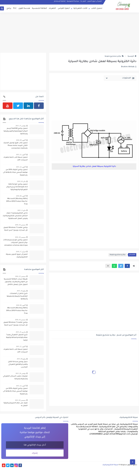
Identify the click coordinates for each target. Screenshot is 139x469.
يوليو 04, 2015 (21, 359)
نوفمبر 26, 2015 (21, 373)
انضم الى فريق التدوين (94, 1)
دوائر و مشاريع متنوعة (114, 56)
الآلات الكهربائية (80, 8)
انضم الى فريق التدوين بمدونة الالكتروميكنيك (17, 256)
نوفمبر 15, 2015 (21, 126)
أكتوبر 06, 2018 (21, 196)
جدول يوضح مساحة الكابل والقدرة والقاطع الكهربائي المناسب (18, 364)
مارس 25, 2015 (21, 332)
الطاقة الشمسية (39, 8)
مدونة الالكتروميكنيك (110, 465)
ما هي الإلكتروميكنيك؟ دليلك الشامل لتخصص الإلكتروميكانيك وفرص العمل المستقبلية (15, 215)
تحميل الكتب (96, 8)
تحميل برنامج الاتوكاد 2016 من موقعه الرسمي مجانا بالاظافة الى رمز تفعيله (15, 172)
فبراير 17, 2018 (21, 251)
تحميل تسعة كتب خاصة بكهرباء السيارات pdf (16, 158)
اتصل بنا (83, 1)
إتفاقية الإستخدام (60, 1)
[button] (127, 266)
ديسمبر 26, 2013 (20, 400)
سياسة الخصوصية (73, 1)
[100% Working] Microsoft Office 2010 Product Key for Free (17, 201)
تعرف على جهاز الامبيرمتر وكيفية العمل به (16, 404)
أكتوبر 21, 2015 (21, 154)
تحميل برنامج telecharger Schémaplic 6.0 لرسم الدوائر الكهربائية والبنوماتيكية (17, 187)
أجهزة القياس (64, 8)
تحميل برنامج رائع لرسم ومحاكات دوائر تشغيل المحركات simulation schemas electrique (15, 242)
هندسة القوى (24, 8)
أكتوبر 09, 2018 (21, 140)
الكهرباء (52, 8)
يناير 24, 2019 (21, 181)
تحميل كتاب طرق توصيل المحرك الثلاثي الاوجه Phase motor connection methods (15, 145)
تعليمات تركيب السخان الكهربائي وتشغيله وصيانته (15, 377)
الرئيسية (132, 56)
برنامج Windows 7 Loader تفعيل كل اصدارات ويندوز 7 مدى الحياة (15, 229)
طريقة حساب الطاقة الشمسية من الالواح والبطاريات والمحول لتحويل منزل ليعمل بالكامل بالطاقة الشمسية (16, 282)
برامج (9, 8)
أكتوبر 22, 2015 (21, 167)
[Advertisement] (69, 32)
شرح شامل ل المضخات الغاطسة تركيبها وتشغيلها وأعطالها (17, 296)
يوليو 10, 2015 (21, 291)
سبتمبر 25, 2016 (20, 276)
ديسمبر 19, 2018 (20, 225)
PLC (15, 8)
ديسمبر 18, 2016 (20, 237)
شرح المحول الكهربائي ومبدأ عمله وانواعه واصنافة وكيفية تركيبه (17, 337)
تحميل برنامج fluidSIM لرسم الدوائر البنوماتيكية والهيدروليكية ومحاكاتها (16, 131)
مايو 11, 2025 (21, 210)
